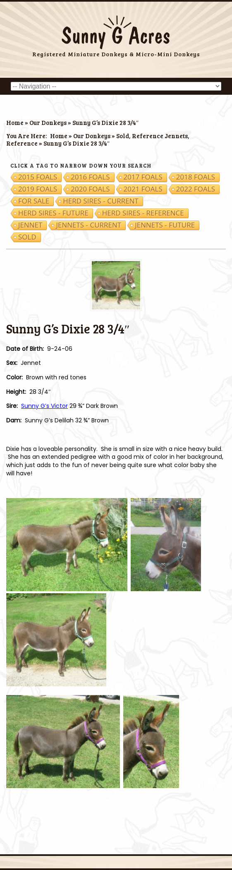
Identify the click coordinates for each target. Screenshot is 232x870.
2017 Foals (143, 177)
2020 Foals (90, 189)
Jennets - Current (88, 225)
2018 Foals (195, 177)
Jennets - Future (165, 225)
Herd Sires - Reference (143, 213)
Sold (122, 136)
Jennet (30, 225)
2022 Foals (195, 189)
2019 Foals (37, 189)
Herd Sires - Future (53, 213)
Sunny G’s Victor (44, 406)
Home (15, 122)
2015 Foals (37, 177)
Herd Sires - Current (101, 201)
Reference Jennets (160, 136)
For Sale (33, 201)
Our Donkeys (48, 122)
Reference (22, 143)
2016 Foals (90, 177)
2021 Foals (143, 189)
